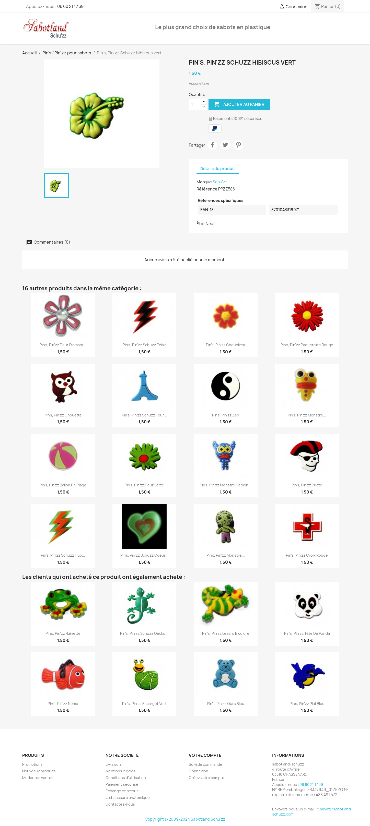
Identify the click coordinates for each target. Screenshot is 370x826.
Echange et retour (122, 790)
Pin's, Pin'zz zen (225, 415)
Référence (206, 188)
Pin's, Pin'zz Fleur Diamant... (63, 344)
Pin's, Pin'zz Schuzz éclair (144, 344)
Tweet (225, 145)
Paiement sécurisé (122, 784)
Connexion (198, 771)
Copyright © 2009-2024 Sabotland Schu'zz (185, 819)
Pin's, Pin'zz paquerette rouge (307, 344)
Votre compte (205, 755)
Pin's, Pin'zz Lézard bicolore (225, 633)
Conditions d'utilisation (126, 777)
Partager (212, 145)
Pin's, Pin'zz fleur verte (144, 485)
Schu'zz (220, 182)
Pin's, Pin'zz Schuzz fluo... (63, 555)
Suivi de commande (205, 764)
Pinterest (238, 145)
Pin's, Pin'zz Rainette (62, 633)
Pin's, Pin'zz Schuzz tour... (144, 415)
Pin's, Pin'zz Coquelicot (226, 344)
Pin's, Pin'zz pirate (307, 485)
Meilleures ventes (37, 777)
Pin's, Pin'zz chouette (63, 415)
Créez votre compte (206, 777)
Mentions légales (120, 771)
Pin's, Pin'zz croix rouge (307, 555)
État (200, 223)
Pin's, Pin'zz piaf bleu (307, 703)
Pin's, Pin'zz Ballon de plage (63, 485)
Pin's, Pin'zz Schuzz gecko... (144, 633)
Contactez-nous (120, 804)
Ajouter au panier (239, 104)
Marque (204, 181)
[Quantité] (195, 104)
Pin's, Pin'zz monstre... (307, 415)
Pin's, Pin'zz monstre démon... (225, 485)
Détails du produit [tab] (217, 168)
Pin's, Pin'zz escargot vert (144, 703)
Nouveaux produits (39, 771)
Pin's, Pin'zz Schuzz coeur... (144, 555)
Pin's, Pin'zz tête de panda (307, 633)
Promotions (32, 764)
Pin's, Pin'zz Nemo (63, 703)
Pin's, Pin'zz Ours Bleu (225, 703)
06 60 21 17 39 (70, 6)
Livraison (113, 764)
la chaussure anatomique (128, 797)
